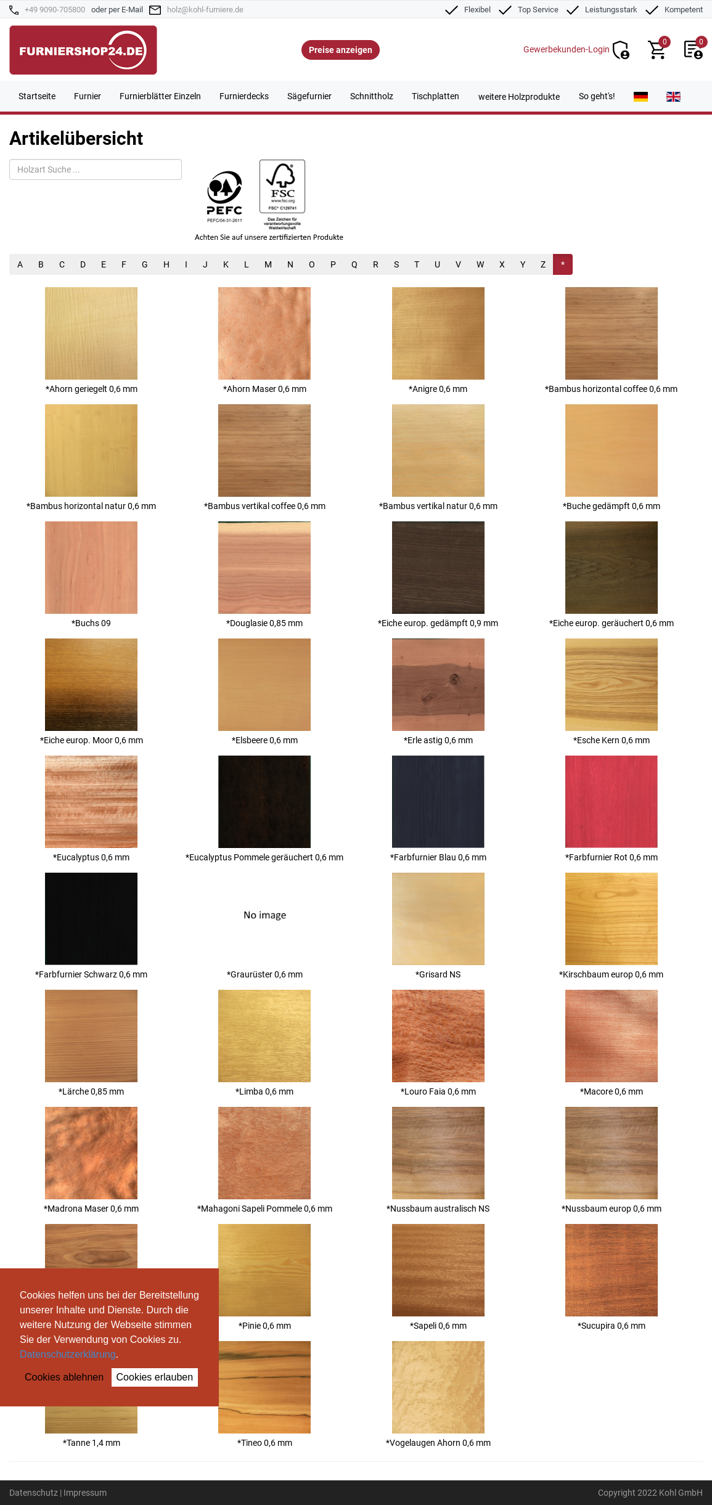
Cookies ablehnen (64, 1377)
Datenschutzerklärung (68, 1354)
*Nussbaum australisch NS (438, 1160)
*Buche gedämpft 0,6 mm (611, 457)
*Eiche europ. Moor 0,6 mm (91, 691)
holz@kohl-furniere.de (205, 9)
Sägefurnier (309, 96)
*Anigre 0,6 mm (438, 340)
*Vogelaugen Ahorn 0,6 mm (438, 1394)
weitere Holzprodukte (519, 97)
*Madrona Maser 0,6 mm (91, 1160)
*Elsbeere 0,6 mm (264, 691)
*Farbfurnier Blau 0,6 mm (438, 809)
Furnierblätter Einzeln (160, 96)
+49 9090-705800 (55, 9)
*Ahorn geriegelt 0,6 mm (91, 340)
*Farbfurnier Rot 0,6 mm (611, 809)
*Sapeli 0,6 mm (438, 1277)
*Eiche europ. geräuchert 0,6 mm (611, 574)
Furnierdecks (244, 96)
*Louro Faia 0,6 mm (438, 1043)
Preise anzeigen (340, 50)
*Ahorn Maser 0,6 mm (264, 340)
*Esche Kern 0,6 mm (611, 691)
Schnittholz (371, 96)
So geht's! (597, 96)
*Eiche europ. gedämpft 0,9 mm (438, 574)
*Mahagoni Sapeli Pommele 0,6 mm (264, 1160)
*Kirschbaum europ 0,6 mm (611, 926)
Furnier (87, 96)
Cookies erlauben (155, 1377)
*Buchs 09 (91, 574)
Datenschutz (33, 1493)
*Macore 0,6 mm (611, 1043)
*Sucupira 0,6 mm (611, 1277)
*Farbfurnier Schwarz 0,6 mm (91, 926)
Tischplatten (435, 96)
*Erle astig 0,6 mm (438, 691)
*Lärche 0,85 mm (91, 1043)
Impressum (85, 1493)
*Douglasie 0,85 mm (264, 574)
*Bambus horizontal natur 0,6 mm (91, 457)
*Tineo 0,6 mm (264, 1394)
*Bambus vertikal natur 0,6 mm (438, 457)
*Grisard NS (438, 926)
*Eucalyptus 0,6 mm (91, 809)
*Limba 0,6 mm (264, 1043)
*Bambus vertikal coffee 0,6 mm (264, 457)
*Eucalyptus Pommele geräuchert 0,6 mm (264, 809)
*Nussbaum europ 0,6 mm (611, 1160)
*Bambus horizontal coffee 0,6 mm (611, 340)
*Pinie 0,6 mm (264, 1277)
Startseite (36, 96)
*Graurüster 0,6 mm (264, 926)
